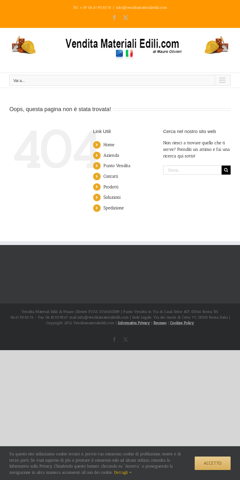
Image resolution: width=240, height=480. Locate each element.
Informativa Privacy (134, 323)
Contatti (110, 176)
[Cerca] (226, 170)
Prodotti (110, 187)
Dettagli (123, 472)
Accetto (213, 463)
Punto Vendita (117, 165)
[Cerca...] (192, 170)
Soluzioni (112, 197)
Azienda (111, 155)
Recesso (160, 323)
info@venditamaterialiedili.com (141, 7)
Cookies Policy (182, 323)
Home (108, 144)
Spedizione (113, 208)
